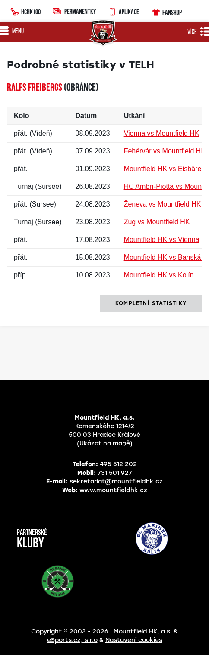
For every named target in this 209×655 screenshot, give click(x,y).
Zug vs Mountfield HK (157, 222)
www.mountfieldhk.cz (113, 490)
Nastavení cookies (133, 640)
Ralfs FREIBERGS (34, 88)
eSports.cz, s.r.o (72, 640)
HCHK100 (25, 10)
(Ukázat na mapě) (105, 443)
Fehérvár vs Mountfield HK (165, 151)
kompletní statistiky (151, 303)
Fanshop (166, 11)
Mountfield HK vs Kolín (159, 275)
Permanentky (74, 11)
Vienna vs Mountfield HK (162, 133)
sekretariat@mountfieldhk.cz (116, 481)
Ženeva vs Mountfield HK (162, 204)
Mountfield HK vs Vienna (162, 239)
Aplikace (123, 10)
